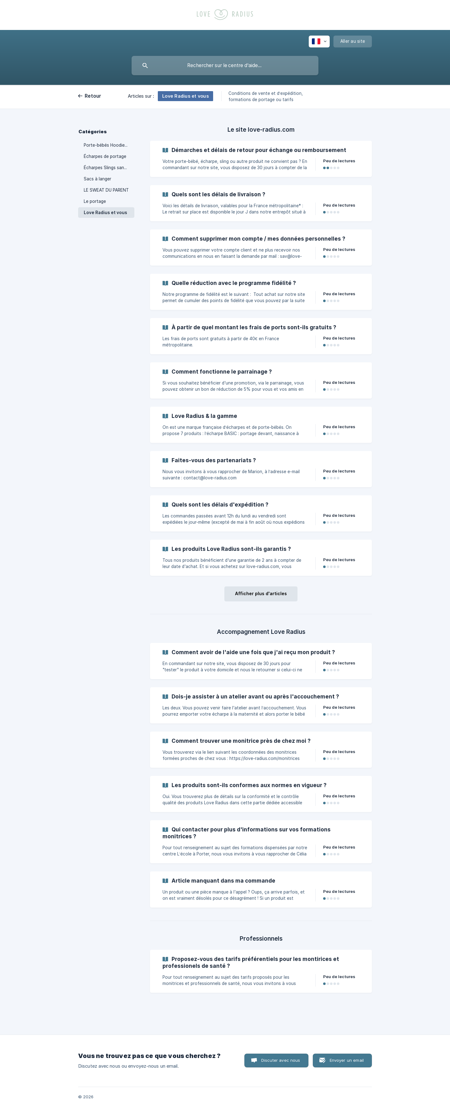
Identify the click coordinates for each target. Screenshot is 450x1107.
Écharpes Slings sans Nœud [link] (109, 167)
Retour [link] (93, 96)
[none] (319, 41)
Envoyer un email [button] (347, 1060)
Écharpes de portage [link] (105, 156)
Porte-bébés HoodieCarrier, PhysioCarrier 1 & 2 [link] (109, 145)
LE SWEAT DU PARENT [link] (106, 190)
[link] (261, 159)
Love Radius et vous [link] (105, 212)
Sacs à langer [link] (97, 178)
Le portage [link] (95, 201)
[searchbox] (225, 65)
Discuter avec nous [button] (280, 1060)
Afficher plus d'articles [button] (261, 593)
